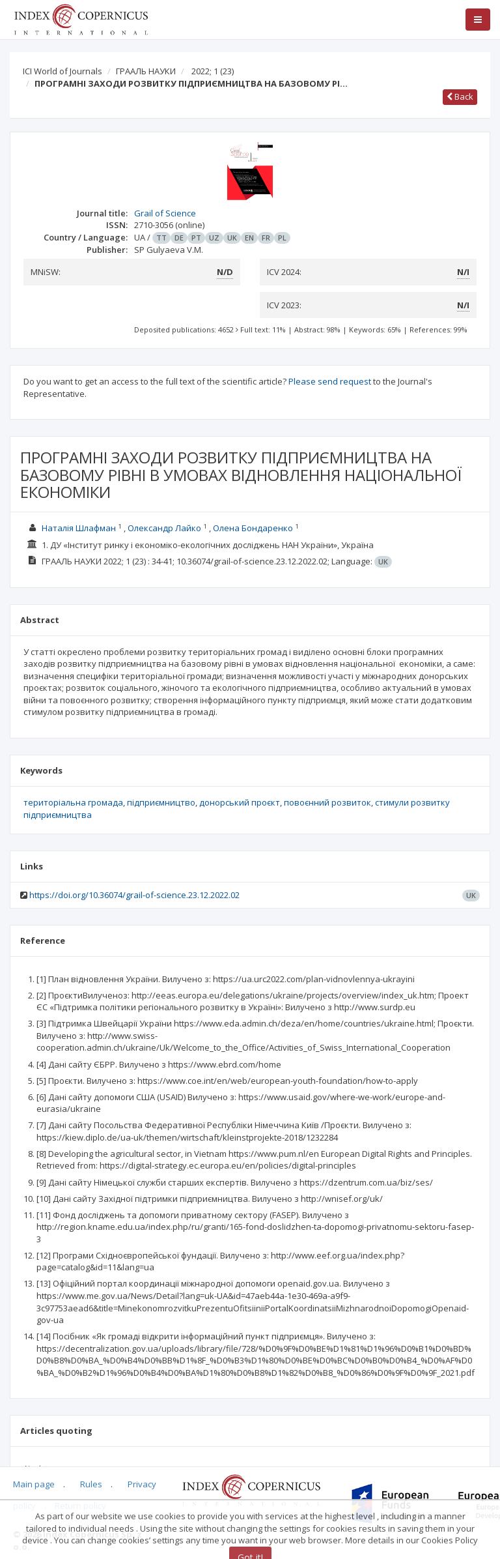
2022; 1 (212, 71)
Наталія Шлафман (80, 528)
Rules (91, 1484)
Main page (34, 1484)
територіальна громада (73, 802)
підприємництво (161, 802)
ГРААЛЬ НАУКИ (146, 71)
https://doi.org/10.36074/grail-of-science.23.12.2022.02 (134, 895)
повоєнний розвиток (327, 802)
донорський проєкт (239, 802)
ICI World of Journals (62, 71)
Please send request (329, 381)
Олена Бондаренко (254, 528)
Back (460, 96)
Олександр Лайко (165, 528)
